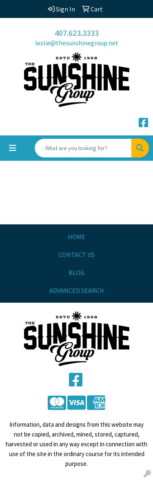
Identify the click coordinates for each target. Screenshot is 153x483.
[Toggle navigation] (12, 148)
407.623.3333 (77, 33)
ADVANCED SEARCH (76, 290)
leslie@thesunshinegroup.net (76, 43)
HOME (76, 237)
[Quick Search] (83, 148)
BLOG (76, 272)
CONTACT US (76, 254)
